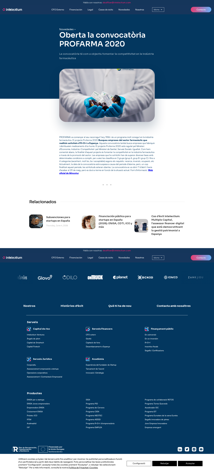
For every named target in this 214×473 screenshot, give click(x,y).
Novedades (124, 9)
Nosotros (139, 9)
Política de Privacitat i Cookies (83, 467)
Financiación (75, 9)
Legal (90, 9)
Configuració (139, 463)
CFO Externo (57, 9)
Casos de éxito (106, 9)
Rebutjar (164, 463)
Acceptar (190, 463)
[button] (76, 9)
